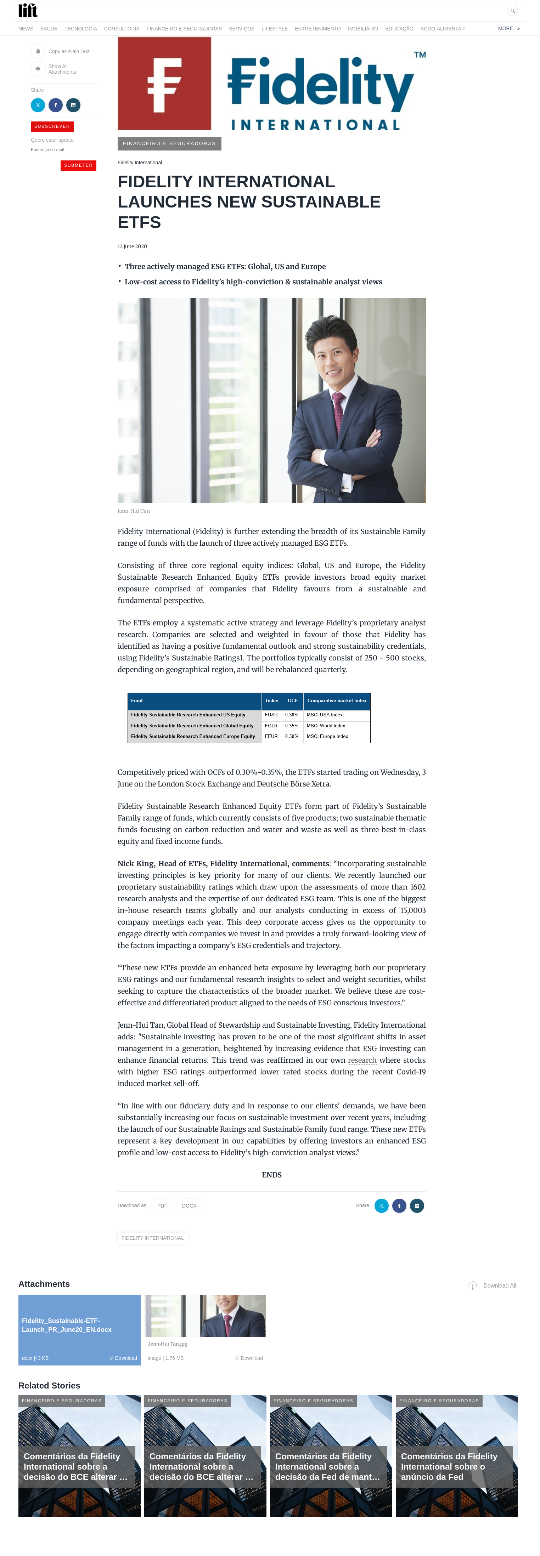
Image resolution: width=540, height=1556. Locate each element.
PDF (162, 1206)
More (509, 28)
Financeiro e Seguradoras (184, 29)
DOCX (189, 1206)
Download (123, 1358)
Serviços (241, 29)
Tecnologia (80, 29)
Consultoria (122, 29)
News (25, 29)
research (362, 1060)
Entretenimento (318, 29)
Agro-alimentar (443, 29)
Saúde (48, 29)
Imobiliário (363, 29)
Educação (400, 29)
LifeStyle (274, 29)
